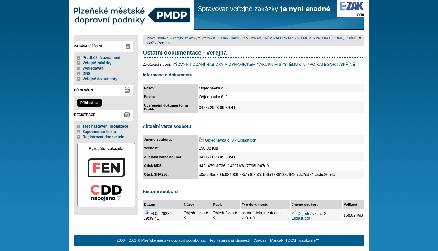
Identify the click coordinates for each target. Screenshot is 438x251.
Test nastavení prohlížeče (105, 126)
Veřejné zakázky (97, 63)
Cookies (259, 240)
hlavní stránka (158, 38)
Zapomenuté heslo (99, 131)
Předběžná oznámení (101, 58)
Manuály (277, 240)
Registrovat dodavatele (103, 137)
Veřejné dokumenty (100, 79)
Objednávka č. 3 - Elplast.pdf (230, 140)
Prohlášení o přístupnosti (230, 240)
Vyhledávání (94, 68)
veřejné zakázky (185, 38)
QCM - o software (302, 240)
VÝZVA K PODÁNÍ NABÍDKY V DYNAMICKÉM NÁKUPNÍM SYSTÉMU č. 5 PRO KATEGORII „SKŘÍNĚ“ (280, 38)
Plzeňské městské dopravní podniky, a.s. (131, 15)
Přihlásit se (89, 102)
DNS (87, 73)
